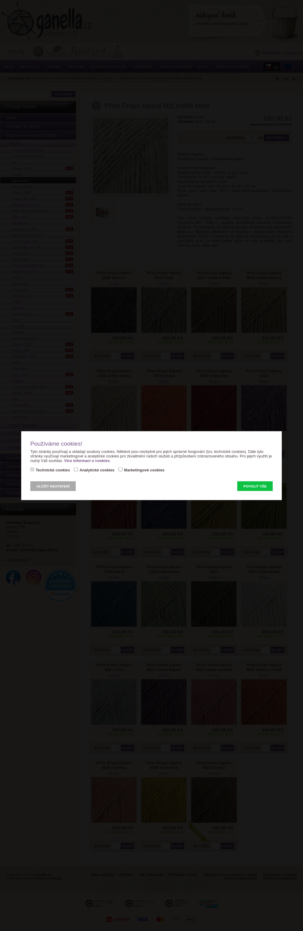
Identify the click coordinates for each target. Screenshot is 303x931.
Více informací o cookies (87, 460)
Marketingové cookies (144, 469)
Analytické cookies (96, 469)
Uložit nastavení (53, 486)
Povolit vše (255, 486)
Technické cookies (53, 469)
